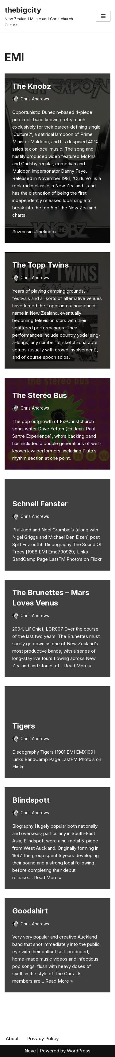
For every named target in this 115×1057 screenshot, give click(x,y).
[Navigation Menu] (103, 16)
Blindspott (31, 800)
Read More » (78, 666)
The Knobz (31, 86)
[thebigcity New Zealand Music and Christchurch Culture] (46, 16)
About (12, 1038)
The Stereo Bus (39, 395)
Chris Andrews (35, 98)
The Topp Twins (40, 265)
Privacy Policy (43, 1038)
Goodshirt (30, 910)
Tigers (23, 726)
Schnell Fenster (40, 503)
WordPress (78, 1051)
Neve (30, 1051)
